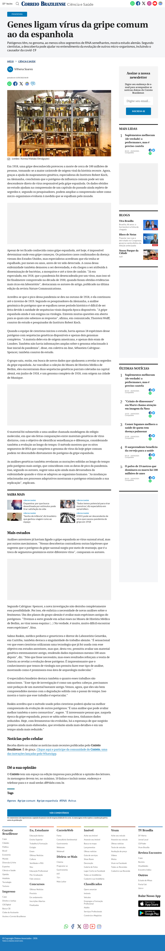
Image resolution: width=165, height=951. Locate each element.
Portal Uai (142, 884)
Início (10, 61)
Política (5, 847)
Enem (32, 851)
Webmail (60, 851)
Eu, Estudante (39, 830)
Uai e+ (141, 888)
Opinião (5, 874)
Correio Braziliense (10, 832)
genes (12, 800)
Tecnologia (6, 882)
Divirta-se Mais (67, 856)
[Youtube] (155, 5)
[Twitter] (143, 5)
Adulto (86, 907)
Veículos (87, 897)
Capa (4, 839)
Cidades (5, 843)
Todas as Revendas (119, 867)
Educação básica (36, 835)
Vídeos (114, 855)
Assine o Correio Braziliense (14, 916)
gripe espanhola (48, 800)
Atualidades (143, 866)
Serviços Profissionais (93, 911)
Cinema (60, 862)
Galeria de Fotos (91, 867)
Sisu (31, 867)
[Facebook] (138, 5)
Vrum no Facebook (119, 863)
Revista (141, 862)
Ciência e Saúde (80, 4)
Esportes (6, 866)
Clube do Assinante (10, 912)
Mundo (5, 859)
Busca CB (6, 908)
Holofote (6, 878)
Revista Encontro (150, 852)
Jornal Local (143, 839)
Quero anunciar (90, 889)
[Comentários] (33, 85)
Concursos (37, 884)
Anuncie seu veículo (119, 839)
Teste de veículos (118, 847)
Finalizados (34, 905)
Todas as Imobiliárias (92, 875)
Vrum (115, 830)
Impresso (8, 891)
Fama (59, 835)
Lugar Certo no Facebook (94, 871)
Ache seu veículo (118, 835)
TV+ (58, 877)
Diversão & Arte (9, 862)
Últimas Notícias (36, 855)
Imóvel (88, 830)
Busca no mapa (90, 843)
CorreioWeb (65, 830)
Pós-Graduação (36, 875)
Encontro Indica (144, 870)
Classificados (93, 884)
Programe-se (62, 866)
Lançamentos (89, 847)
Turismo (5, 886)
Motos (114, 859)
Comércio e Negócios (93, 915)
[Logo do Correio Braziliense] (43, 4)
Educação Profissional (39, 871)
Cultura (33, 859)
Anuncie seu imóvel (92, 839)
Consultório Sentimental (67, 839)
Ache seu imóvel (91, 835)
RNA (64, 800)
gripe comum (27, 800)
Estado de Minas (145, 880)
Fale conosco (35, 879)
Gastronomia (62, 843)
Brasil (4, 851)
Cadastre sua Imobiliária (94, 879)
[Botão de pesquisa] (16, 3)
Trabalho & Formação (39, 843)
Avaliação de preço (119, 851)
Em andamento (36, 897)
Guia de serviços (91, 855)
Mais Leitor (61, 881)
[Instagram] (149, 5)
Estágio (33, 847)
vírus (73, 800)
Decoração (88, 863)
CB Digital (6, 904)
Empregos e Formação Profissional (93, 902)
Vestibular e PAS (36, 863)
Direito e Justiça (9, 901)
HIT (58, 874)
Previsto (33, 893)
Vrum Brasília (143, 847)
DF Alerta (142, 835)
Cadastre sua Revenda (120, 871)
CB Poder (142, 843)
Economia (6, 855)
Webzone (61, 847)
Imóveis (87, 893)
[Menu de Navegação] (7, 3)
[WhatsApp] (132, 5)
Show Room (89, 859)
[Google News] (160, 5)
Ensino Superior (36, 839)
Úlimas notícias (90, 851)
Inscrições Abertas (37, 901)
